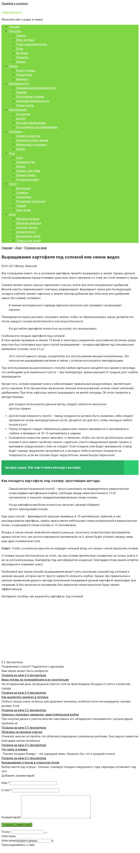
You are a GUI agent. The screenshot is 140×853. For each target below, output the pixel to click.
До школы (23, 114)
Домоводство (25, 162)
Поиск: (6, 836)
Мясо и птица (25, 40)
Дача (19, 157)
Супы (19, 48)
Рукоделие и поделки (31, 201)
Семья (13, 66)
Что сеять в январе (14, 749)
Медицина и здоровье (31, 144)
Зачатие (21, 92)
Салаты (21, 35)
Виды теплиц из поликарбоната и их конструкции (35, 679)
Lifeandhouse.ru (11, 12)
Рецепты (15, 31)
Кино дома (23, 210)
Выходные (23, 188)
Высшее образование (31, 123)
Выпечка (22, 53)
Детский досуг (26, 232)
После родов (25, 105)
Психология (24, 75)
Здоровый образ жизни (32, 140)
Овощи (21, 61)
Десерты (22, 57)
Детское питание (27, 219)
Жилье (20, 166)
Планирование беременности (36, 88)
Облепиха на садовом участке (21, 732)
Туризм (21, 205)
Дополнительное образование (37, 127)
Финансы (22, 79)
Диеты (20, 149)
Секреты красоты (28, 136)
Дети (12, 214)
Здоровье (15, 131)
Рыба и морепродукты (31, 44)
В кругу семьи (25, 70)
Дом (12, 153)
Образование (18, 109)
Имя (5, 783)
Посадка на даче (27, 179)
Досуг (13, 184)
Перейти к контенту (14, 3)
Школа (20, 118)
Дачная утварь (26, 175)
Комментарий (10, 821)
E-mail (6, 790)
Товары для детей (28, 240)
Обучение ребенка (28, 223)
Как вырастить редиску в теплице (24, 697)
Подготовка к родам (30, 96)
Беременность (19, 83)
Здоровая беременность (33, 101)
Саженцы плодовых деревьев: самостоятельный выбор (40, 714)
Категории (8, 845)
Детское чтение (26, 227)
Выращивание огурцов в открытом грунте (30, 762)
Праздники (23, 197)
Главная (14, 27)
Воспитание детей (28, 236)
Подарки (22, 192)
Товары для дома (28, 171)
